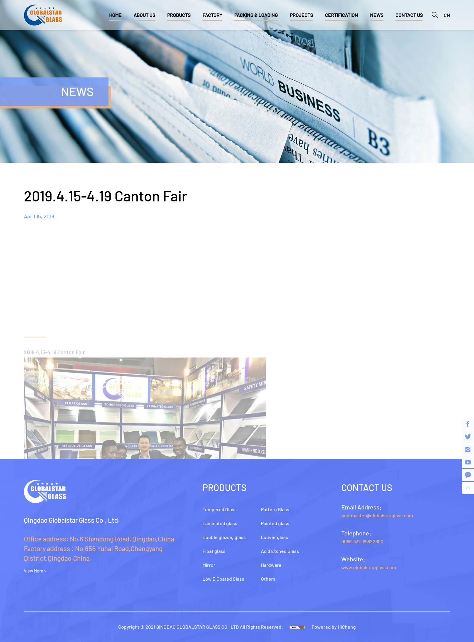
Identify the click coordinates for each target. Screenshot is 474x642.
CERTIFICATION (341, 15)
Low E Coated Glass (223, 579)
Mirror (209, 565)
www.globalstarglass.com (368, 567)
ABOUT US (144, 15)
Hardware (271, 565)
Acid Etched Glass (280, 551)
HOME (115, 15)
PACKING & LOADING (256, 15)
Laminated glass (220, 523)
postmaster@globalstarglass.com (377, 515)
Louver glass (274, 537)
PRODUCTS (178, 15)
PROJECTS (301, 15)
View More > (35, 571)
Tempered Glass (220, 509)
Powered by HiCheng (334, 627)
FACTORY (212, 15)
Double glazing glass (224, 537)
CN (447, 15)
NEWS (376, 15)
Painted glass (275, 523)
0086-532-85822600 (362, 541)
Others (268, 579)
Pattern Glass (275, 509)
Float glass (214, 551)
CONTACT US (409, 15)
